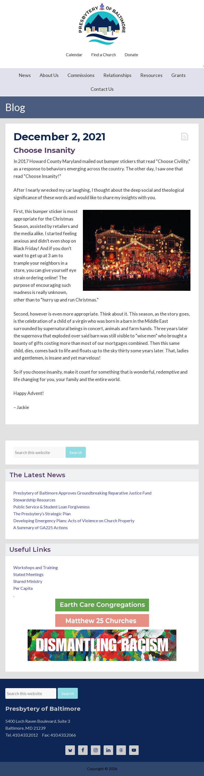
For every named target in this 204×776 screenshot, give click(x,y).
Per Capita (23, 588)
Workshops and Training (35, 567)
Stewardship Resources (34, 499)
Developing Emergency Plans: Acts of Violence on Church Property (73, 520)
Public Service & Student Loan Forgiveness (51, 506)
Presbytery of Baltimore (102, 24)
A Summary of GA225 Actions (40, 527)
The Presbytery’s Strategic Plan (42, 513)
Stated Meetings (28, 574)
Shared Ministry (27, 581)
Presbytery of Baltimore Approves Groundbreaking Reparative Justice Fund (82, 492)
